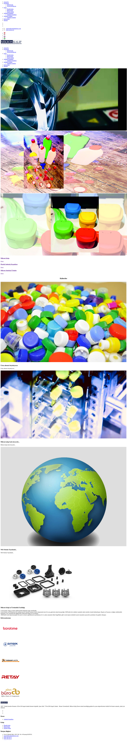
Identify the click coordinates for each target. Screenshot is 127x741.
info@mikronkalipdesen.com (13, 28)
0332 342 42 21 (10, 30)
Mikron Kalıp (5, 258)
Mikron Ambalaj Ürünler (9, 270)
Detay (2, 261)
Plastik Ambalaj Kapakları (9, 264)
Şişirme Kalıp (7, 728)
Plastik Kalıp (7, 725)
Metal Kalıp (7, 727)
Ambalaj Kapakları (8, 719)
